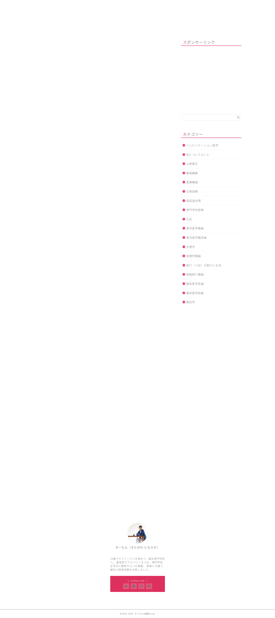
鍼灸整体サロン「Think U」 (99, 4)
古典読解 (192, 191)
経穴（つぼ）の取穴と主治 (203, 265)
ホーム (55, 4)
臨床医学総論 (195, 293)
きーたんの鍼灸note (137, 20)
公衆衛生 (192, 164)
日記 (189, 219)
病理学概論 (193, 256)
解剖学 (39, 43)
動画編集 (192, 173)
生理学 (190, 247)
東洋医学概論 (195, 228)
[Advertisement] (102, 114)
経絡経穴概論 (195, 274)
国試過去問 (193, 201)
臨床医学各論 (195, 283)
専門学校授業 (195, 210)
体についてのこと (198, 154)
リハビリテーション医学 (202, 145)
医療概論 (192, 182)
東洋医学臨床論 (196, 237)
